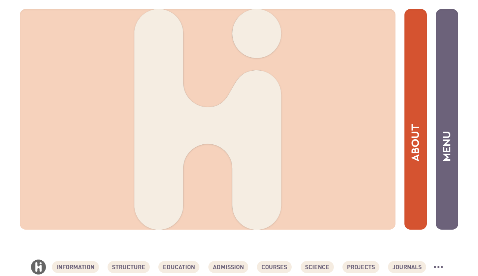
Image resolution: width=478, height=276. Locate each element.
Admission (228, 266)
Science (317, 266)
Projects (361, 266)
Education (179, 266)
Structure (128, 266)
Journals (407, 266)
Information (75, 266)
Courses (274, 266)
